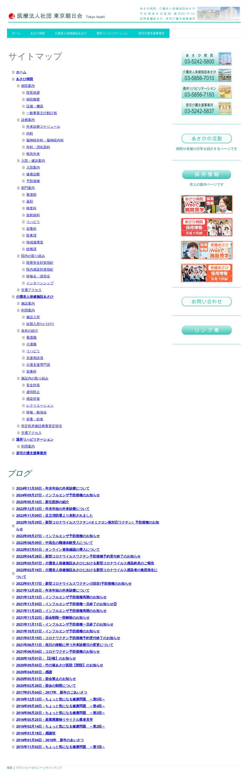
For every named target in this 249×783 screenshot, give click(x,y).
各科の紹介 (29, 330)
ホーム (16, 33)
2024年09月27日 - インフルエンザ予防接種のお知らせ (58, 495)
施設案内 (28, 303)
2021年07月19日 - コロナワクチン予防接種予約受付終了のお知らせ (68, 638)
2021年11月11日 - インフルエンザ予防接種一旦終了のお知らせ (64, 624)
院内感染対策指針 (39, 269)
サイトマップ (53, 767)
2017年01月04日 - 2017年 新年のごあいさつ (51, 692)
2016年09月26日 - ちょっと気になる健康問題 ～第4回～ (60, 706)
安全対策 (33, 385)
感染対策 (33, 398)
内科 (29, 133)
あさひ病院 (37, 33)
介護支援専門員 (38, 364)
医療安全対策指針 (39, 262)
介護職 (31, 344)
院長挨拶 (33, 92)
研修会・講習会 (38, 276)
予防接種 (33, 181)
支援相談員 (34, 357)
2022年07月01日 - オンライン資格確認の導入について (58, 549)
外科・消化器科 (38, 147)
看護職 (31, 337)
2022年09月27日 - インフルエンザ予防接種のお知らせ (58, 535)
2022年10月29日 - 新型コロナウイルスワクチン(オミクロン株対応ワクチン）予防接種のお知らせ (87, 525)
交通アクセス (31, 289)
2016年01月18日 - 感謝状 (35, 733)
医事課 (31, 235)
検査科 (31, 208)
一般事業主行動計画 (41, 113)
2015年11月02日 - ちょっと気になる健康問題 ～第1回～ (60, 746)
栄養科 (31, 228)
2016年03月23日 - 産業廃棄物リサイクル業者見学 (54, 719)
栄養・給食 (34, 419)
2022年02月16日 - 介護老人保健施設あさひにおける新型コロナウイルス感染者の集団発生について (87, 573)
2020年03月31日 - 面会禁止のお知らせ (46, 678)
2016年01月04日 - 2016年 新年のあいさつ (50, 740)
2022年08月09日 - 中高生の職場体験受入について (54, 542)
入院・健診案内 (33, 160)
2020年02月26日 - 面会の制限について (46, 685)
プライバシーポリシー (29, 767)
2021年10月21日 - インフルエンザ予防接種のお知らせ (58, 631)
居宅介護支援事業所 (151, 33)
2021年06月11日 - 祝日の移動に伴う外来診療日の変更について (64, 644)
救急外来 (33, 153)
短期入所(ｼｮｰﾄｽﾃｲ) (40, 323)
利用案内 (28, 310)
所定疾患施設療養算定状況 (41, 425)
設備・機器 (34, 106)
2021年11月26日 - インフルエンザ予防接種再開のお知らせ (61, 610)
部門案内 (28, 187)
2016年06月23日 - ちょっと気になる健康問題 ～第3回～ (60, 712)
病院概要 (33, 99)
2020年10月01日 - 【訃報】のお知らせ (46, 658)
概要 (9, 767)
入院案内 (33, 167)
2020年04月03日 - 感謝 (34, 672)
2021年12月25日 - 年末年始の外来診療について (52, 590)
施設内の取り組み (34, 378)
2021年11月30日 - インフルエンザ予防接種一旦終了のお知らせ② (66, 604)
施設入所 (33, 317)
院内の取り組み (33, 255)
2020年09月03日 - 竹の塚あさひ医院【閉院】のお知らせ (59, 665)
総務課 (31, 249)
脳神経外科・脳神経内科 (45, 140)
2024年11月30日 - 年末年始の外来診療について (52, 488)
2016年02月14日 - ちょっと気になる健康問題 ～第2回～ (60, 726)
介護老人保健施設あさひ (71, 33)
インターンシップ (39, 283)
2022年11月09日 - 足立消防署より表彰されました (54, 515)
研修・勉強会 (36, 412)
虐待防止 (33, 391)
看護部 (31, 194)
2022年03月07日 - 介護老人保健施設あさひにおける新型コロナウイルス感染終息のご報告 (85, 563)
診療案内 (28, 119)
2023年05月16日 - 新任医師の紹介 (42, 501)
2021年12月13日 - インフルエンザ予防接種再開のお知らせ (61, 597)
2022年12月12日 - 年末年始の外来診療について (52, 508)
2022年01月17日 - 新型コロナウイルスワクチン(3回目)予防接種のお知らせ (74, 583)
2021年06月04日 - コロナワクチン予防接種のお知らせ (58, 651)
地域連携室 (34, 242)
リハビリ (33, 221)
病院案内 (28, 85)
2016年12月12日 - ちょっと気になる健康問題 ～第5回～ (60, 699)
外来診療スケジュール (43, 126)
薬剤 (29, 201)
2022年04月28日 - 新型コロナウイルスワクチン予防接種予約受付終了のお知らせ (78, 556)
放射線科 (33, 215)
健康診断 (33, 174)
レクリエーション (39, 405)
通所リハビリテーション (113, 33)
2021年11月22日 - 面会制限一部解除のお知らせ (52, 617)
